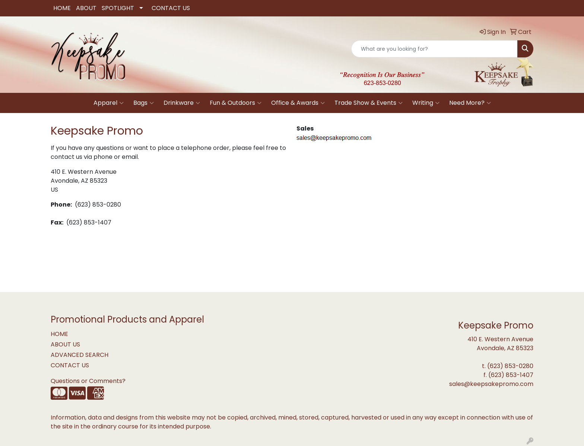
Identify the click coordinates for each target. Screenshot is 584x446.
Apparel (108, 102)
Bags (143, 102)
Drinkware (182, 102)
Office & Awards (298, 102)
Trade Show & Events (368, 102)
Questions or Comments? (88, 381)
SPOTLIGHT (118, 8)
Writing (425, 102)
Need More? (470, 102)
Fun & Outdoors (235, 102)
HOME (62, 8)
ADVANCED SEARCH (79, 355)
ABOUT (86, 8)
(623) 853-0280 (510, 366)
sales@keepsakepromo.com (491, 384)
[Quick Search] (434, 48)
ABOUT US (65, 344)
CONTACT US (171, 8)
